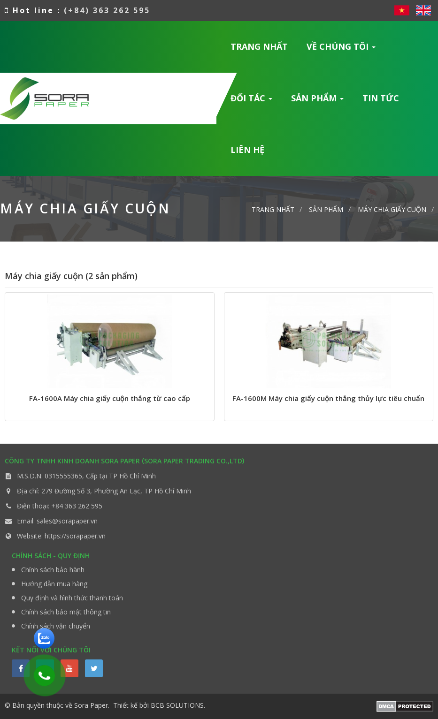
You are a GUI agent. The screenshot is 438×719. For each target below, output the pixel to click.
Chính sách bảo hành (53, 569)
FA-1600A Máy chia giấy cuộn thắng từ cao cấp (109, 398)
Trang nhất (259, 46)
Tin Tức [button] (380, 98)
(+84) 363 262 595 (107, 10)
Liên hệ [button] (247, 149)
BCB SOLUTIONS (177, 705)
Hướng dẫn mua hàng (54, 583)
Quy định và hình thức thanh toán (72, 597)
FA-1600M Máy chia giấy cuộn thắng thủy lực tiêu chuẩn (328, 398)
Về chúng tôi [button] (341, 49)
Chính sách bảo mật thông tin (66, 611)
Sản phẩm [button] (317, 101)
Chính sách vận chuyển (55, 625)
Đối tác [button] (252, 101)
